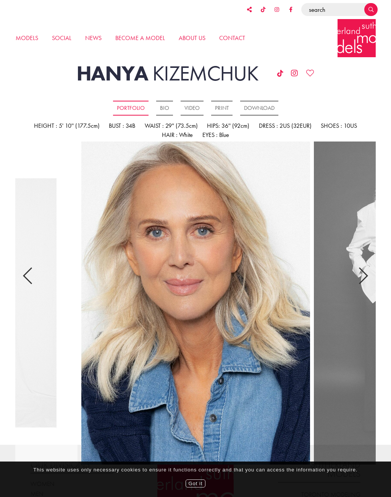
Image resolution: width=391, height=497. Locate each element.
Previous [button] (28, 269)
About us (192, 38)
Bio (164, 108)
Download (259, 108)
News (93, 38)
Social (61, 38)
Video (192, 108)
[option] (195, 304)
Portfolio (131, 108)
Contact (232, 38)
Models (27, 38)
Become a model (140, 38)
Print (222, 108)
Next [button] (363, 269)
